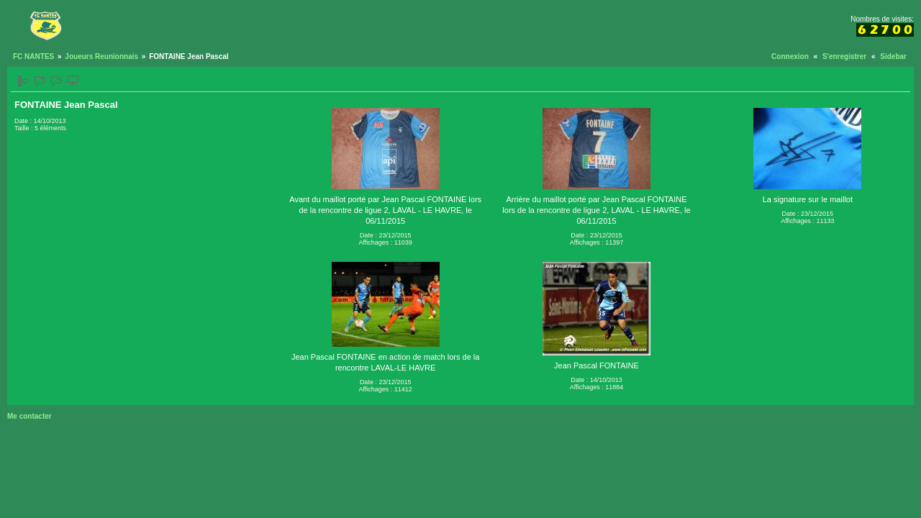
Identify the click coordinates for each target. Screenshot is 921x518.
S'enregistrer (844, 56)
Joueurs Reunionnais (101, 56)
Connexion (790, 56)
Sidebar (893, 56)
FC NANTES (33, 56)
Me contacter (29, 416)
